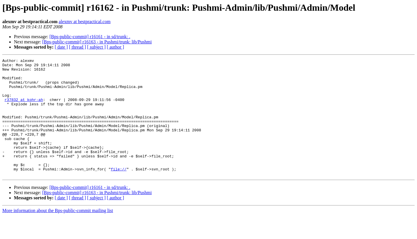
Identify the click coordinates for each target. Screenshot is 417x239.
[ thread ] (77, 47)
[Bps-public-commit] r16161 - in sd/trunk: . (90, 36)
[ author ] (115, 47)
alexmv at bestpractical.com (85, 21)
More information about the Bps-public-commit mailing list (57, 233)
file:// (119, 191)
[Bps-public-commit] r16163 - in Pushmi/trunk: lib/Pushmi (97, 41)
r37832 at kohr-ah (24, 108)
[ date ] (61, 47)
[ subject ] (96, 47)
